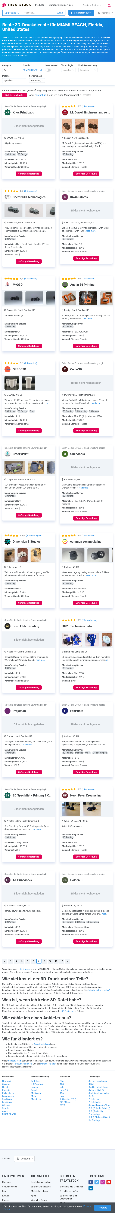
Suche (60, 13)
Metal (33, 1096)
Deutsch (105, 13)
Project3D (19, 711)
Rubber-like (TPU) (68, 1099)
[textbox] (67, 70)
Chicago (6, 1084)
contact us (40, 95)
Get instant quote (81, 13)
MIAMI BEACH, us (34, 70)
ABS (62, 1084)
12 (61, 961)
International (52, 65)
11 (56, 961)
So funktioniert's (9, 1186)
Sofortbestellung (42, 1044)
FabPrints (76, 711)
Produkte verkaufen (69, 1191)
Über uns (6, 1182)
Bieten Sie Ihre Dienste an (71, 1186)
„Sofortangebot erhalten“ (98, 990)
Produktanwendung (87, 65)
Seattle (5, 1108)
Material (6, 76)
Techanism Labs (81, 626)
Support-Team (14, 1061)
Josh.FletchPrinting (26, 626)
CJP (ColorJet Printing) (99, 1108)
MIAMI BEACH (9, 1114)
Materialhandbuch (39, 1191)
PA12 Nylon (65, 1102)
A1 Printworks (22, 880)
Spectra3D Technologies (29, 197)
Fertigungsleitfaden (23, 1064)
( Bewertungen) (33, 535)
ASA (62, 1093)
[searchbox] (14, 80)
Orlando (6, 1105)
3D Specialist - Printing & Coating (35, 795)
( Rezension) (88, 106)
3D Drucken (12, 13)
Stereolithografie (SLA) (99, 1105)
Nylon (62, 1087)
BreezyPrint (20, 454)
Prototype (35, 1081)
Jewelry (34, 1087)
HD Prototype (37, 1084)
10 (50, 961)
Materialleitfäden (48, 1064)
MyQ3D (18, 284)
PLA (62, 1081)
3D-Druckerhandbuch (41, 1186)
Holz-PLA (64, 1090)
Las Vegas (7, 1102)
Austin (5, 1111)
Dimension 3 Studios (27, 541)
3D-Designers (68, 1011)
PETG (62, 1105)
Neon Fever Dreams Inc (86, 795)
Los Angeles (8, 1096)
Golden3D (76, 880)
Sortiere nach (35, 76)
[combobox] (38, 12)
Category (6, 65)
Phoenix (6, 1090)
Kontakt (5, 1196)
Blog (4, 1191)
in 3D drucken (24, 969)
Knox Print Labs (23, 112)
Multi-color (36, 1093)
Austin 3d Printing (82, 284)
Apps (33, 1196)
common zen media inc (85, 541)
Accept (103, 1207)
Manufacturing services (61, 5)
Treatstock (16, 5)
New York (6, 1081)
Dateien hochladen (14, 95)
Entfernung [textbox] (36, 80)
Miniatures (36, 1099)
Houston (6, 1087)
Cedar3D (76, 369)
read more (91, 231)
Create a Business (92, 5)
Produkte (39, 5)
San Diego (7, 1099)
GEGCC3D (19, 369)
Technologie (67, 65)
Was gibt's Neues (39, 1200)
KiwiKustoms (79, 197)
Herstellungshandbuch (41, 1182)
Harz (62, 1096)
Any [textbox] (5, 70)
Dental (34, 1090)
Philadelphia (8, 1093)
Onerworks (77, 454)
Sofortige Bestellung (28, 174)
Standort (27, 65)
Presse (5, 1200)
